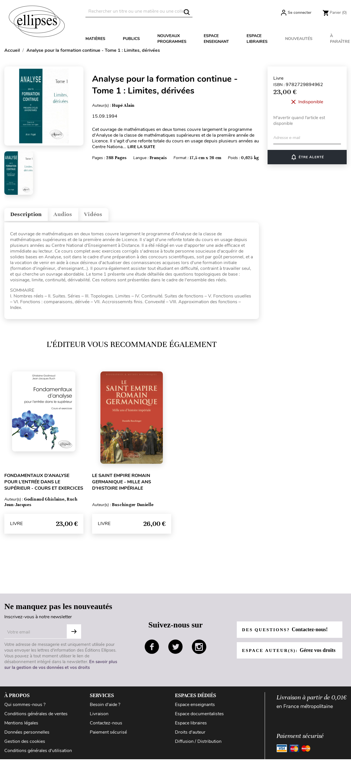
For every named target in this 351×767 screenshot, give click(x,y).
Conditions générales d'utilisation (38, 753)
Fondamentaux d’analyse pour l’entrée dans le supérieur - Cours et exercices (43, 484)
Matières (95, 38)
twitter (175, 649)
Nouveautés (298, 38)
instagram (199, 649)
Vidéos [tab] (108, 215)
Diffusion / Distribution (198, 744)
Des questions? (286, 629)
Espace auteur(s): (283, 653)
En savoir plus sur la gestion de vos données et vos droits (60, 667)
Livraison (99, 716)
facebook (152, 649)
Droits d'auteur (190, 735)
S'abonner (74, 634)
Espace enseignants (195, 707)
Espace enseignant (216, 38)
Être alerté (307, 157)
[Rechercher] (138, 11)
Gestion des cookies (24, 744)
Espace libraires (257, 38)
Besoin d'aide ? (105, 707)
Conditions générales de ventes (36, 716)
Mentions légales (21, 725)
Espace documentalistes (199, 716)
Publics (131, 38)
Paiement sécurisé (108, 735)
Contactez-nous (106, 725)
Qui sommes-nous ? (24, 707)
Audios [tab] (73, 215)
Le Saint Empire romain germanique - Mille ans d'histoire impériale (121, 484)
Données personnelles (26, 735)
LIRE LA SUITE (141, 147)
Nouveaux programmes (171, 38)
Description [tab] (30, 215)
